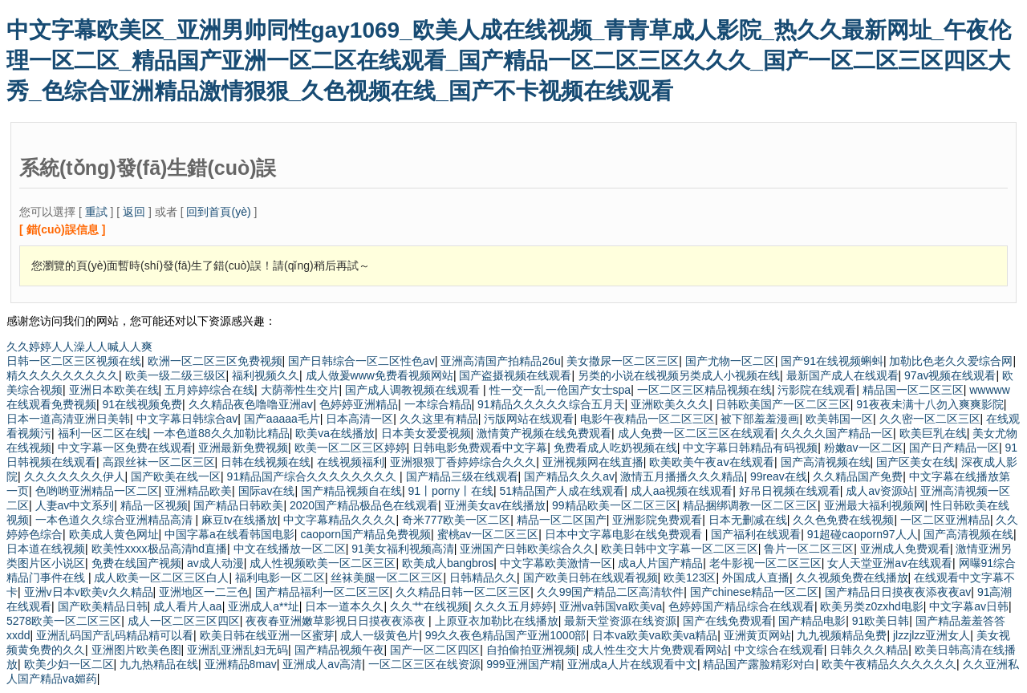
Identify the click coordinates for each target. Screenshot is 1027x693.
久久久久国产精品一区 (837, 433)
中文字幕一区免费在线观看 (125, 447)
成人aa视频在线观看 (682, 490)
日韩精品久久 (483, 577)
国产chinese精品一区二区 (754, 592)
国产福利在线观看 (756, 534)
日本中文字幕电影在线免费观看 (625, 534)
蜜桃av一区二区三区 (488, 534)
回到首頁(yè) (218, 211)
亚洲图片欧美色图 (136, 649)
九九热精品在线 (159, 664)
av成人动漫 (215, 563)
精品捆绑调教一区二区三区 (750, 505)
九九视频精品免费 (842, 635)
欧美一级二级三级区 (175, 375)
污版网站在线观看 (529, 418)
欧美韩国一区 (839, 418)
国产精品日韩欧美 (238, 505)
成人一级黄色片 (379, 635)
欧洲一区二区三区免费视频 (215, 361)
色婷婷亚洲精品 (358, 404)
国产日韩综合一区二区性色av (361, 361)
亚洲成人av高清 (322, 664)
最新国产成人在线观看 (842, 375)
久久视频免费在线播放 (852, 577)
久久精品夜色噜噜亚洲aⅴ (251, 404)
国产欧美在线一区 (176, 476)
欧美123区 (690, 577)
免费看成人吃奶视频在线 (615, 447)
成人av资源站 (880, 490)
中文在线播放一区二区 (289, 548)
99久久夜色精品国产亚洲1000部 (506, 635)
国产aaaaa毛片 (282, 418)
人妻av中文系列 (75, 505)
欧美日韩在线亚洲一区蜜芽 (267, 635)
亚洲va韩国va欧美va (610, 606)
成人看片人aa (187, 606)
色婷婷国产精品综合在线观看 (741, 606)
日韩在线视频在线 (266, 462)
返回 (134, 211)
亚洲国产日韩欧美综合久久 (527, 548)
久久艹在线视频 (429, 606)
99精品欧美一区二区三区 (614, 505)
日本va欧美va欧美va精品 (654, 635)
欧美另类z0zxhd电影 (871, 606)
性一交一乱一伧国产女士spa (560, 389)
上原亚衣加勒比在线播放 (496, 620)
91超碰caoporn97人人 (862, 534)
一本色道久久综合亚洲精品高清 (115, 519)
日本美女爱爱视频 (426, 433)
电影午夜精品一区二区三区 (647, 418)
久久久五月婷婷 (513, 606)
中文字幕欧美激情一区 (556, 563)
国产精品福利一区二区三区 (322, 592)
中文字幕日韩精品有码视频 (750, 447)
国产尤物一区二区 (730, 361)
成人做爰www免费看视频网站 (379, 375)
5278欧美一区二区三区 (63, 620)
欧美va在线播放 (335, 433)
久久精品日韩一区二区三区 (463, 592)
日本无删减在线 (747, 519)
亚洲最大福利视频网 (874, 505)
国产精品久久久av (569, 476)
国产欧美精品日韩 (103, 606)
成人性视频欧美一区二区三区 (323, 563)
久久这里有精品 (439, 418)
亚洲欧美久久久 (670, 404)
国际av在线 (266, 490)
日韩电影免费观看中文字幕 (479, 447)
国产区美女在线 (915, 462)
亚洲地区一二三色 (204, 592)
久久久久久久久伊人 (74, 476)
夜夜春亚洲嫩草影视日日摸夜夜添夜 (337, 620)
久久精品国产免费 (858, 476)
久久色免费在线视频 (843, 519)
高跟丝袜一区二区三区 (159, 462)
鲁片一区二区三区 (809, 548)
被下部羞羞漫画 (760, 418)
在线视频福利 (350, 462)
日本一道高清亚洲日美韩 (68, 418)
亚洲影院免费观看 (657, 519)
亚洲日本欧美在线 (114, 389)
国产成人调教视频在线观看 (414, 389)
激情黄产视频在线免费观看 (544, 433)
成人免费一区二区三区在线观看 (696, 433)
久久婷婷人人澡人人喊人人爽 (79, 346)
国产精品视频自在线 (351, 490)
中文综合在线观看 (779, 649)
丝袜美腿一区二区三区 (387, 577)
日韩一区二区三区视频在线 (73, 361)
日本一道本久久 (344, 606)
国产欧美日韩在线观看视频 (590, 577)
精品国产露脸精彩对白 (759, 664)
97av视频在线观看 (950, 375)
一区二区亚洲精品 (945, 519)
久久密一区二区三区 (929, 418)
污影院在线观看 (816, 389)
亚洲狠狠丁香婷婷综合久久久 (463, 462)
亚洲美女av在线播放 (495, 505)
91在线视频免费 (143, 404)
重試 (96, 211)
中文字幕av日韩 (969, 606)
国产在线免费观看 (728, 620)
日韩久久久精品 (869, 649)
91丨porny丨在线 (450, 490)
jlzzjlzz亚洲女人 (931, 635)
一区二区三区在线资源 (424, 664)
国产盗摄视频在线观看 (515, 375)
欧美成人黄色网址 (114, 534)
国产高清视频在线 (826, 462)
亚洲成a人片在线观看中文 (632, 664)
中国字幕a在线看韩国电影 (229, 534)
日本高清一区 (359, 418)
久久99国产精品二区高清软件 (610, 592)
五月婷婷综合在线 (209, 389)
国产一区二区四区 (435, 649)
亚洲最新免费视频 (243, 447)
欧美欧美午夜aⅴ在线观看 (711, 462)
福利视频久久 (265, 375)
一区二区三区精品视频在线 (704, 389)
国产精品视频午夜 (339, 649)
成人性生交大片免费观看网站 (655, 649)
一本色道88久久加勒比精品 (221, 433)
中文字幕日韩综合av (187, 418)
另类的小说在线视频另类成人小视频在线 (679, 375)
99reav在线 (778, 476)
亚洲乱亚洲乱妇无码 (237, 649)
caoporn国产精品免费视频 (365, 534)
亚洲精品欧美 (198, 490)
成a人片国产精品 (660, 563)
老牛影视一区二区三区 (765, 563)
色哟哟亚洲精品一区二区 (97, 490)
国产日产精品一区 (954, 447)
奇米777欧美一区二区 (456, 519)
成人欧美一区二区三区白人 (161, 577)
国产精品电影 (812, 620)
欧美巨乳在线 (933, 433)
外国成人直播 (756, 577)
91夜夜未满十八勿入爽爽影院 (930, 404)
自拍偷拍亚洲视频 (531, 649)
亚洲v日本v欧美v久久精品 (88, 592)
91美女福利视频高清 (402, 548)
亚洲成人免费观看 (905, 548)
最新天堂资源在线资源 (620, 620)
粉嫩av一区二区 (863, 447)
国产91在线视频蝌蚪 (832, 361)
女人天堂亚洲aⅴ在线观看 (889, 563)
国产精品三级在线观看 (462, 476)
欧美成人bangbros (447, 563)
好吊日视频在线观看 (789, 490)
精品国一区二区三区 (913, 389)
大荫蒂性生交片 (300, 389)
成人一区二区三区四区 (184, 620)
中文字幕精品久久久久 (339, 519)
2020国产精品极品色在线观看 (364, 505)
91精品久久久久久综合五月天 (551, 404)
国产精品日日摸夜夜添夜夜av (898, 592)
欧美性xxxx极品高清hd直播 (159, 548)
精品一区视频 (154, 505)
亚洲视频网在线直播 (592, 462)
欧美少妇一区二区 (69, 664)
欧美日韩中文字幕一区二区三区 (679, 548)
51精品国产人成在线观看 (562, 490)
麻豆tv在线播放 (239, 519)
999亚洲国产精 (523, 664)
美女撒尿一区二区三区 (622, 361)
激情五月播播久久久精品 (682, 476)
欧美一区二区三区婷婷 (350, 447)
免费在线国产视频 (136, 563)
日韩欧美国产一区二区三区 (783, 404)
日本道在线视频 (45, 548)
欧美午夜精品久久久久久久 (889, 664)
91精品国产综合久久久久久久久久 (313, 476)
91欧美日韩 (881, 620)
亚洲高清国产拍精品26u (500, 361)
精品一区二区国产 (562, 519)
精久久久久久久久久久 (62, 375)
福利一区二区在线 (103, 433)
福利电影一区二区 (280, 577)
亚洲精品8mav (241, 664)
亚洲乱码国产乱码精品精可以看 (114, 635)
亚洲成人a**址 (263, 606)
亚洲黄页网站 (757, 635)
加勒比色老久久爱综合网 (951, 361)
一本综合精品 (438, 404)
